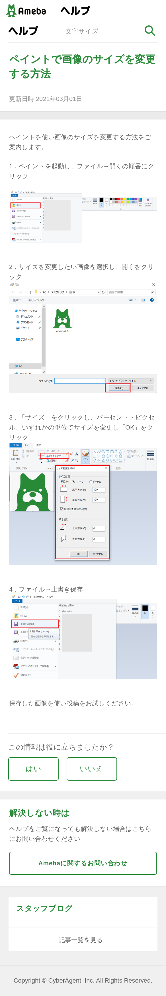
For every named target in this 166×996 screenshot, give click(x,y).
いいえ (92, 769)
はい (34, 769)
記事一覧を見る (81, 940)
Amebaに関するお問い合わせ (83, 863)
